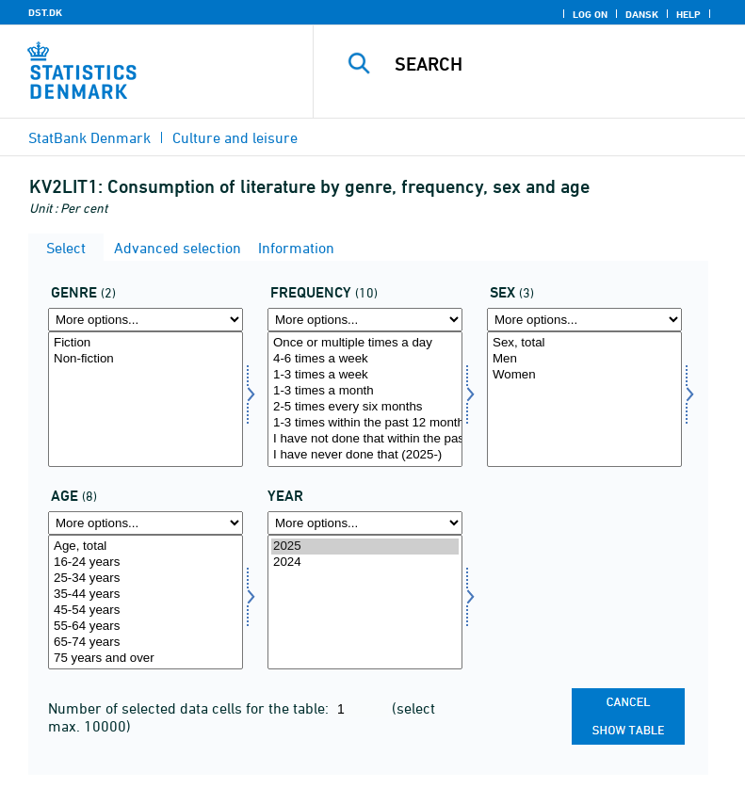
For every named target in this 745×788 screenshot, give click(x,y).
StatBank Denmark (89, 137)
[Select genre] (145, 399)
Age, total (145, 547)
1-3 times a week (365, 375)
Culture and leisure (235, 137)
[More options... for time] (364, 523)
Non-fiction (145, 359)
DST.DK (45, 12)
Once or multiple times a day (365, 343)
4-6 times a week (365, 359)
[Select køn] (584, 399)
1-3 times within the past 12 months (365, 423)
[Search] (557, 64)
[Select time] (364, 602)
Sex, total (584, 343)
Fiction (145, 343)
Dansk (641, 14)
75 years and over (145, 659)
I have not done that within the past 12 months (365, 439)
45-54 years (145, 611)
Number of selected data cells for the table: (190, 708)
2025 (365, 547)
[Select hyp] (364, 399)
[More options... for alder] (145, 523)
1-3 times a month (365, 391)
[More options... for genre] (145, 319)
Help (688, 14)
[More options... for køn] (584, 319)
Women (584, 375)
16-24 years (145, 563)
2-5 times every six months (365, 407)
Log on (590, 14)
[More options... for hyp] (364, 319)
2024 (365, 563)
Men (584, 359)
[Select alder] (145, 602)
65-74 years (145, 643)
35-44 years (145, 595)
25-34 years (145, 579)
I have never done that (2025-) (365, 455)
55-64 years (145, 627)
